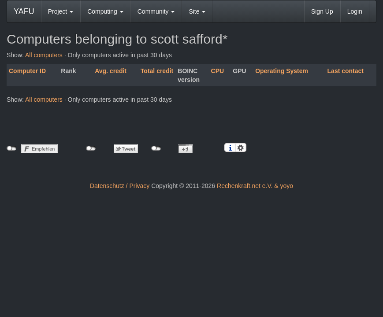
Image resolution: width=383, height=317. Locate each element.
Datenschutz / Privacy (119, 185)
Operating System (281, 70)
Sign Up (322, 11)
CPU (217, 70)
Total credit (157, 70)
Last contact (345, 70)
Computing (105, 11)
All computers (44, 55)
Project (60, 11)
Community (156, 11)
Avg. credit (110, 70)
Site (197, 11)
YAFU (24, 11)
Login (354, 11)
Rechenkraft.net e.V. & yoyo (255, 185)
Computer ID (27, 70)
